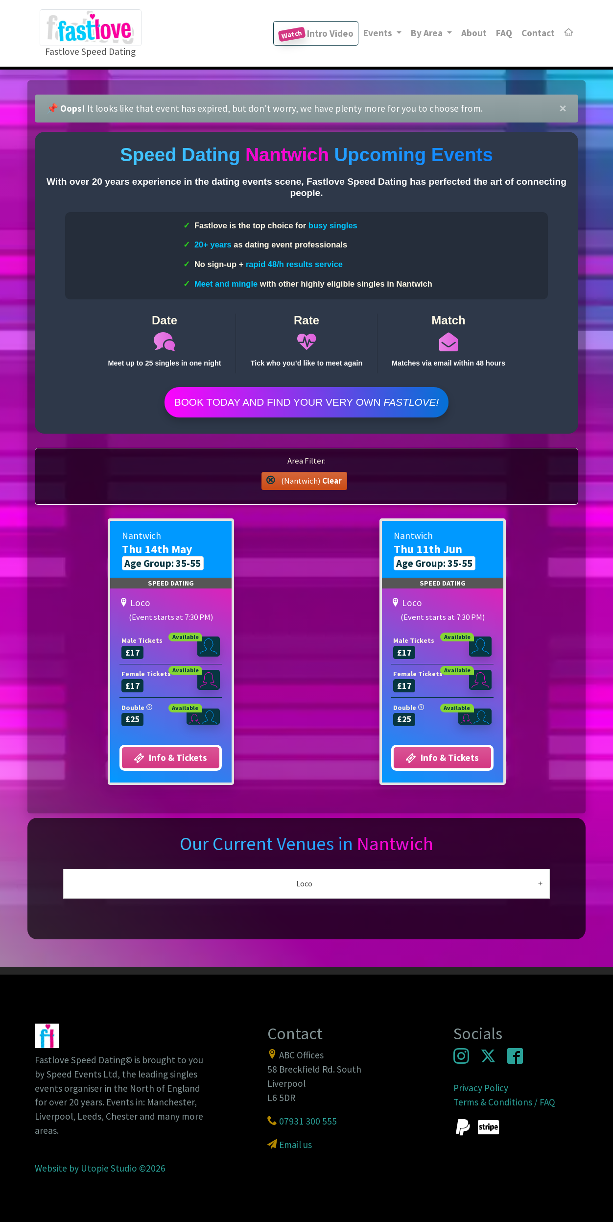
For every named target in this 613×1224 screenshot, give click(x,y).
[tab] (306, 885)
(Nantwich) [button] (304, 482)
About (474, 33)
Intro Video (316, 34)
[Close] (562, 109)
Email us (295, 1146)
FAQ (504, 33)
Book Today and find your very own (306, 402)
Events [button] (378, 33)
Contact (538, 33)
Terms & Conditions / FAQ (504, 1103)
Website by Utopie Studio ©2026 (100, 1169)
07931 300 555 (308, 1122)
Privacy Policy (480, 1089)
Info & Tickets (170, 759)
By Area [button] (428, 33)
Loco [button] (304, 885)
